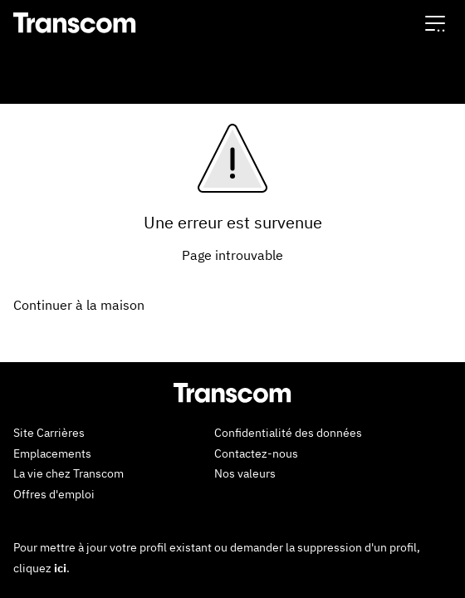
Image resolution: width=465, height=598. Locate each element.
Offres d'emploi (54, 494)
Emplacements (52, 453)
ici (60, 568)
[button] (435, 23)
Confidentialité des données (288, 432)
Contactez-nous (256, 453)
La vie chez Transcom (68, 473)
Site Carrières (49, 432)
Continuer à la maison (78, 305)
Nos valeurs (245, 473)
